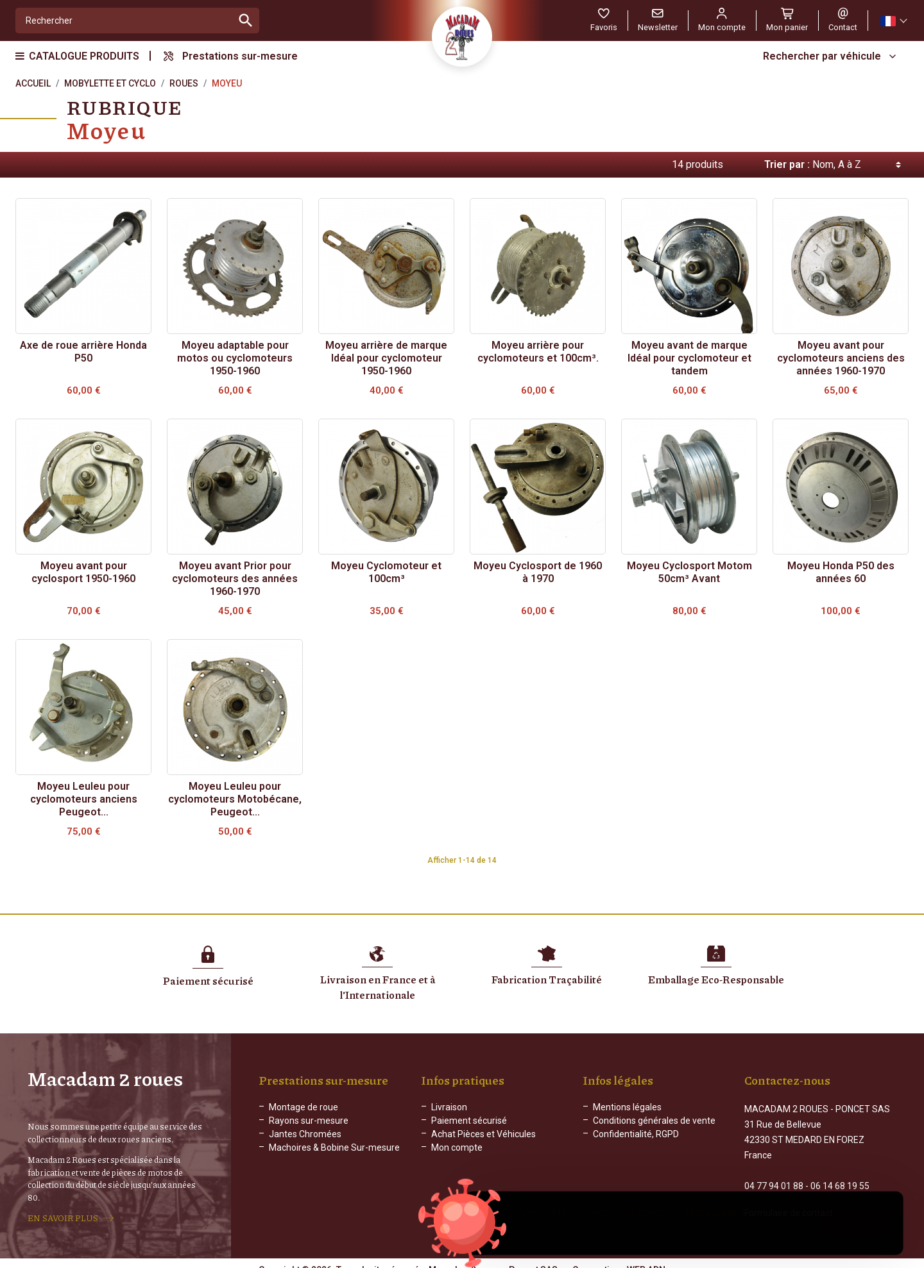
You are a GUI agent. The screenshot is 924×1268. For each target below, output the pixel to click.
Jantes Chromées (305, 1134)
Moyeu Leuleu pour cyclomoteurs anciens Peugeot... (83, 799)
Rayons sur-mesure (308, 1120)
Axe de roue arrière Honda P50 (83, 351)
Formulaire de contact (788, 1201)
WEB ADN (646, 1258)
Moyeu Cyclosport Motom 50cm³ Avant (689, 572)
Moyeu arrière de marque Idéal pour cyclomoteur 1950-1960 (386, 358)
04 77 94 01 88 (773, 1174)
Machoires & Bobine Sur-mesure (334, 1147)
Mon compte (457, 1147)
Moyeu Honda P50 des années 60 (840, 572)
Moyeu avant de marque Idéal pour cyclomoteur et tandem (689, 358)
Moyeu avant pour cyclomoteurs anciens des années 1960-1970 (841, 358)
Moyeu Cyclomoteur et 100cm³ (386, 572)
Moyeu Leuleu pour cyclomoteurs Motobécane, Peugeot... (235, 799)
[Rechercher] (124, 20)
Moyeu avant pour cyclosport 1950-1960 (83, 572)
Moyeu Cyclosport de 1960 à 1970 (538, 572)
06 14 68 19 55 (839, 1174)
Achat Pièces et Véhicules (483, 1134)
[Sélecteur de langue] (893, 21)
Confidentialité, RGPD (636, 1134)
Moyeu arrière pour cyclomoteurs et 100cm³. (538, 351)
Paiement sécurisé (469, 1120)
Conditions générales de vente (654, 1120)
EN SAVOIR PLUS (63, 1212)
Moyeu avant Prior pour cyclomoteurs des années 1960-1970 (235, 578)
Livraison (449, 1107)
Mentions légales (627, 1107)
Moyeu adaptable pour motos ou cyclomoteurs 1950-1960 (235, 358)
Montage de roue (303, 1107)
